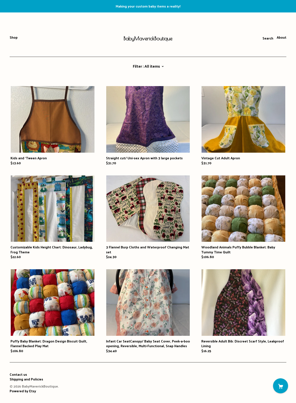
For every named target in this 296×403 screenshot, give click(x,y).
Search (268, 38)
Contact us (18, 374)
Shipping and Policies (26, 379)
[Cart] (280, 385)
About (281, 37)
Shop (14, 37)
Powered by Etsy (23, 391)
